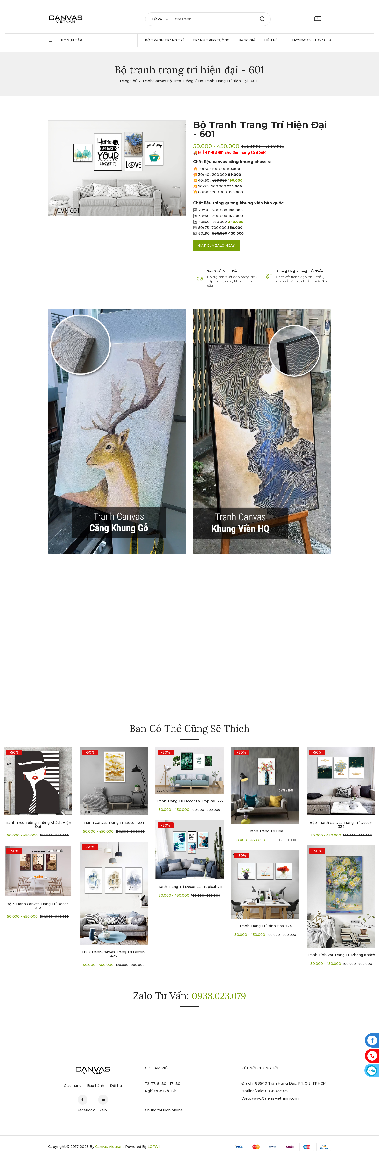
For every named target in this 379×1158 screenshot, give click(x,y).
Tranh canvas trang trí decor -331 (113, 823)
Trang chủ (128, 81)
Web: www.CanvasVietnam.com (270, 1099)
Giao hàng (72, 1085)
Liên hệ (271, 40)
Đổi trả (116, 1085)
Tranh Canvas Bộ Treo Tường (167, 81)
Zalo (103, 1101)
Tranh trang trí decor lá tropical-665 (189, 801)
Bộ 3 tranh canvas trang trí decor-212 (38, 906)
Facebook (82, 1101)
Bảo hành (95, 1085)
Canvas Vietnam (109, 1146)
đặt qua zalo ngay (216, 245)
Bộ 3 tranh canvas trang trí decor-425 (113, 954)
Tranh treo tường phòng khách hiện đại (38, 825)
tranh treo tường (211, 40)
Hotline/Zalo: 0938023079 (265, 1091)
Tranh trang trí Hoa (265, 831)
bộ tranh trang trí (164, 40)
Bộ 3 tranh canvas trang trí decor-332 (341, 825)
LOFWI (154, 1146)
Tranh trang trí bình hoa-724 (265, 926)
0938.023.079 (319, 40)
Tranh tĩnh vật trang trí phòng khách (341, 955)
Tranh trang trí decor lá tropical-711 (189, 887)
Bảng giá (246, 40)
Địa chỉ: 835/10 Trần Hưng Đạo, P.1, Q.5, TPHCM (284, 1083)
